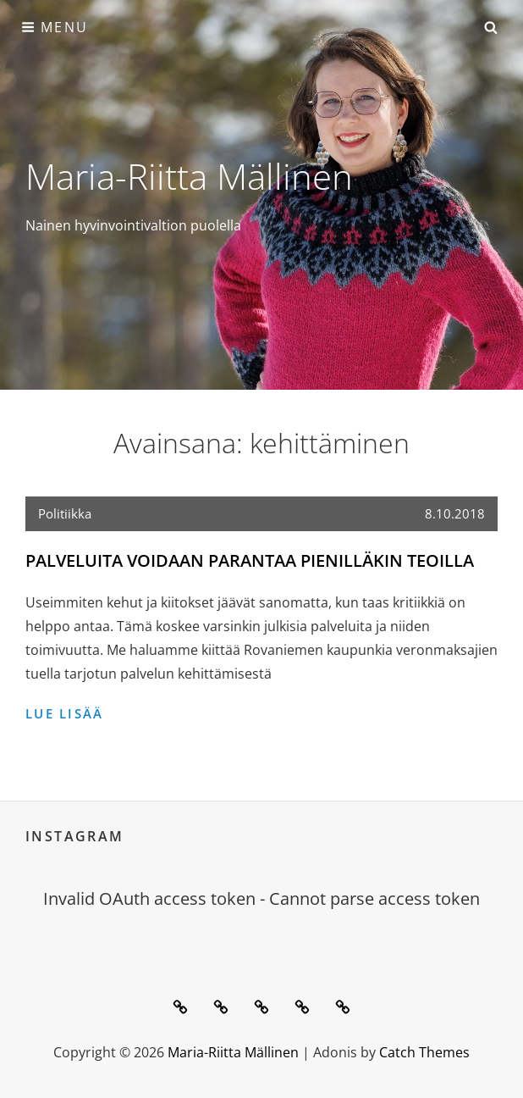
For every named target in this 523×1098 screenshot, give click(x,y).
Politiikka (64, 513)
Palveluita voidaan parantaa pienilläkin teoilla (249, 560)
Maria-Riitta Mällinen (189, 176)
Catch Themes (424, 1052)
